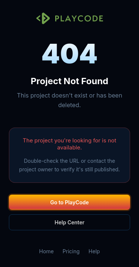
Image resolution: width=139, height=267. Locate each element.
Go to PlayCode (69, 202)
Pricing (71, 251)
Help (94, 251)
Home (46, 251)
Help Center (69, 222)
